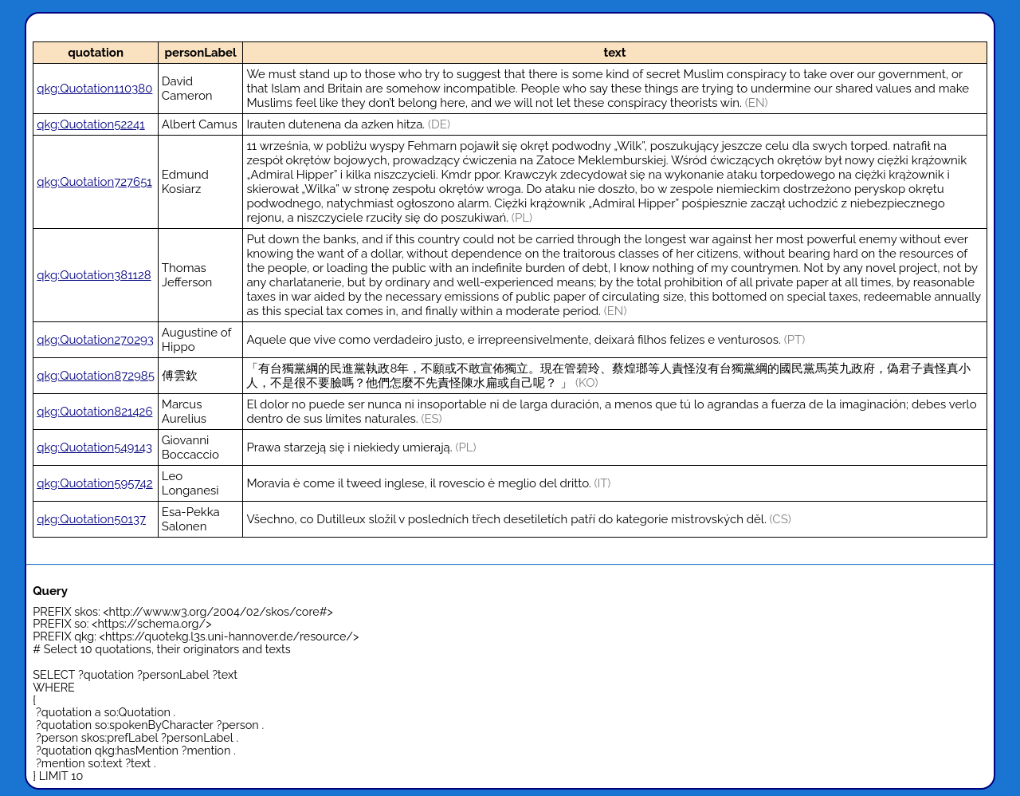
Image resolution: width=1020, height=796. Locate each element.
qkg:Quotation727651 (94, 182)
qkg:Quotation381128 (94, 275)
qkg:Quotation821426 (94, 411)
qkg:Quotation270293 (95, 340)
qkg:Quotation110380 (94, 88)
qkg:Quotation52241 (90, 124)
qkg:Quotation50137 (91, 519)
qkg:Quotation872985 (96, 375)
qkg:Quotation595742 (94, 483)
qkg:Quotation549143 (94, 447)
